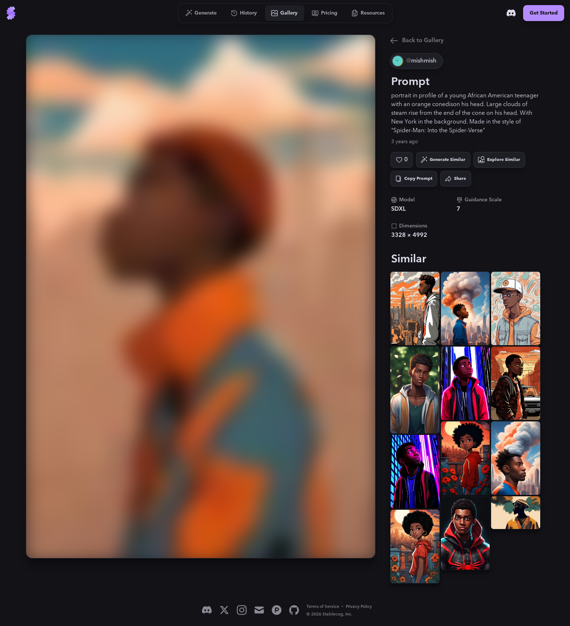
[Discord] (511, 13)
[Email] (259, 610)
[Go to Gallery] (284, 13)
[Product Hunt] (276, 610)
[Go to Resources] (368, 13)
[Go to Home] (11, 13)
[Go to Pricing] (325, 13)
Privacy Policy (359, 606)
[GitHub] (294, 610)
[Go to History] (244, 13)
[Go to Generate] (201, 13)
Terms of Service (322, 606)
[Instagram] (241, 610)
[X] (224, 610)
